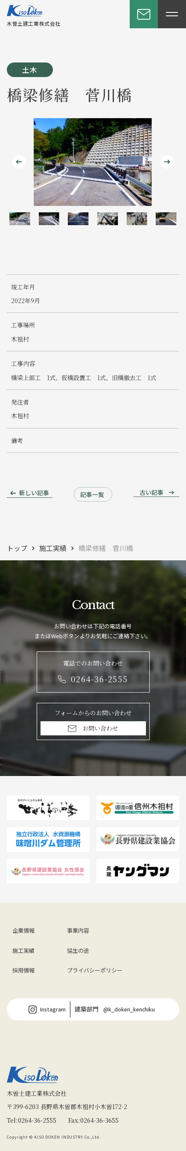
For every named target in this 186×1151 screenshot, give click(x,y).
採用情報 (23, 970)
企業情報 (23, 930)
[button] (20, 218)
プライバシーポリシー (94, 970)
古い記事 (151, 492)
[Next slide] (167, 162)
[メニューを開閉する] (172, 14)
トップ (17, 548)
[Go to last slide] (19, 162)
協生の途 (78, 950)
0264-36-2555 (37, 1120)
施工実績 (53, 548)
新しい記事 (34, 492)
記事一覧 (92, 494)
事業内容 (78, 930)
